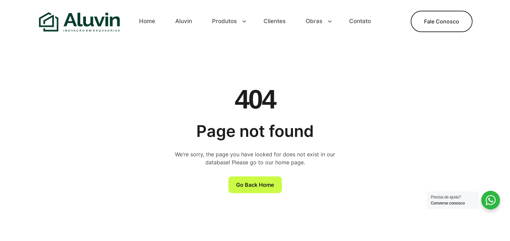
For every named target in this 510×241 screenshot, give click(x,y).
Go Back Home (255, 184)
